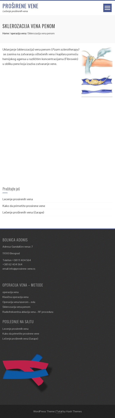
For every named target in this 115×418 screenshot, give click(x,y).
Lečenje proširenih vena (15, 11)
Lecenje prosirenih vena (18, 199)
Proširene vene (20, 6)
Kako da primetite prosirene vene (24, 206)
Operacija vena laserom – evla (19, 302)
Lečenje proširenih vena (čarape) (23, 212)
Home (6, 33)
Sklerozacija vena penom (16, 307)
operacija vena (18, 33)
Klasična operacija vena (15, 297)
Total (59, 411)
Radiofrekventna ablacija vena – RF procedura (28, 312)
